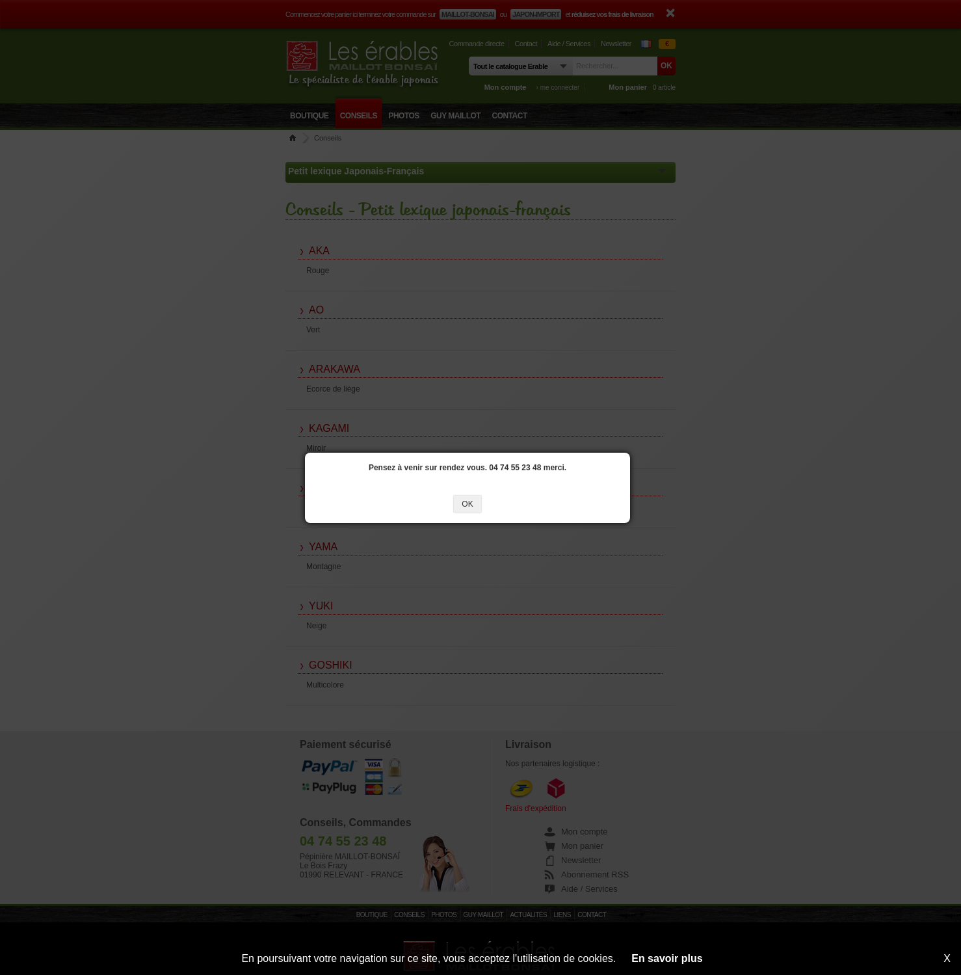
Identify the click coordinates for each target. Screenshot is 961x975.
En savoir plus (666, 958)
